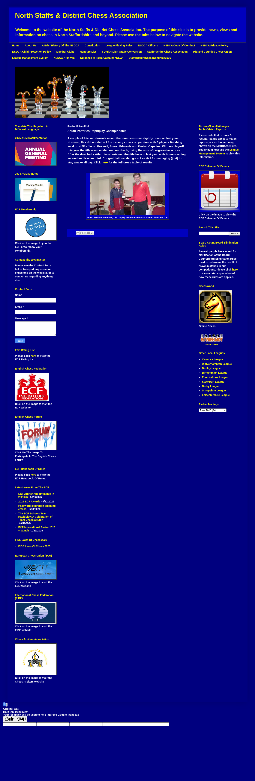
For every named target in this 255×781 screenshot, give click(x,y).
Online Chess (211, 344)
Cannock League (212, 359)
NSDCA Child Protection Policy (31, 51)
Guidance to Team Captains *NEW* (101, 57)
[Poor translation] (21, 719)
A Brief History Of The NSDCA (60, 45)
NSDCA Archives (64, 57)
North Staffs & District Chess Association (81, 15)
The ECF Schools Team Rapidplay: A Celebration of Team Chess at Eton (35, 516)
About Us (30, 45)
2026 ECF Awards (29, 501)
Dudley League (211, 368)
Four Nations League (215, 377)
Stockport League (213, 381)
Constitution (92, 45)
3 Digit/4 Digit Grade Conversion (121, 51)
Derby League (211, 386)
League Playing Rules (119, 45)
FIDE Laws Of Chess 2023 (34, 546)
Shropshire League (214, 390)
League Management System (30, 57)
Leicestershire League (216, 394)
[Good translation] (9, 719)
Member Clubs (65, 51)
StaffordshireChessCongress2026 (150, 57)
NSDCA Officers (148, 45)
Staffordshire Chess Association (167, 51)
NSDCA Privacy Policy (214, 45)
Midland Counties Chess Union (212, 51)
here (105, 162)
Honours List (88, 51)
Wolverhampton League (217, 363)
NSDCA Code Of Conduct (179, 45)
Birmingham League (214, 372)
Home (15, 45)
